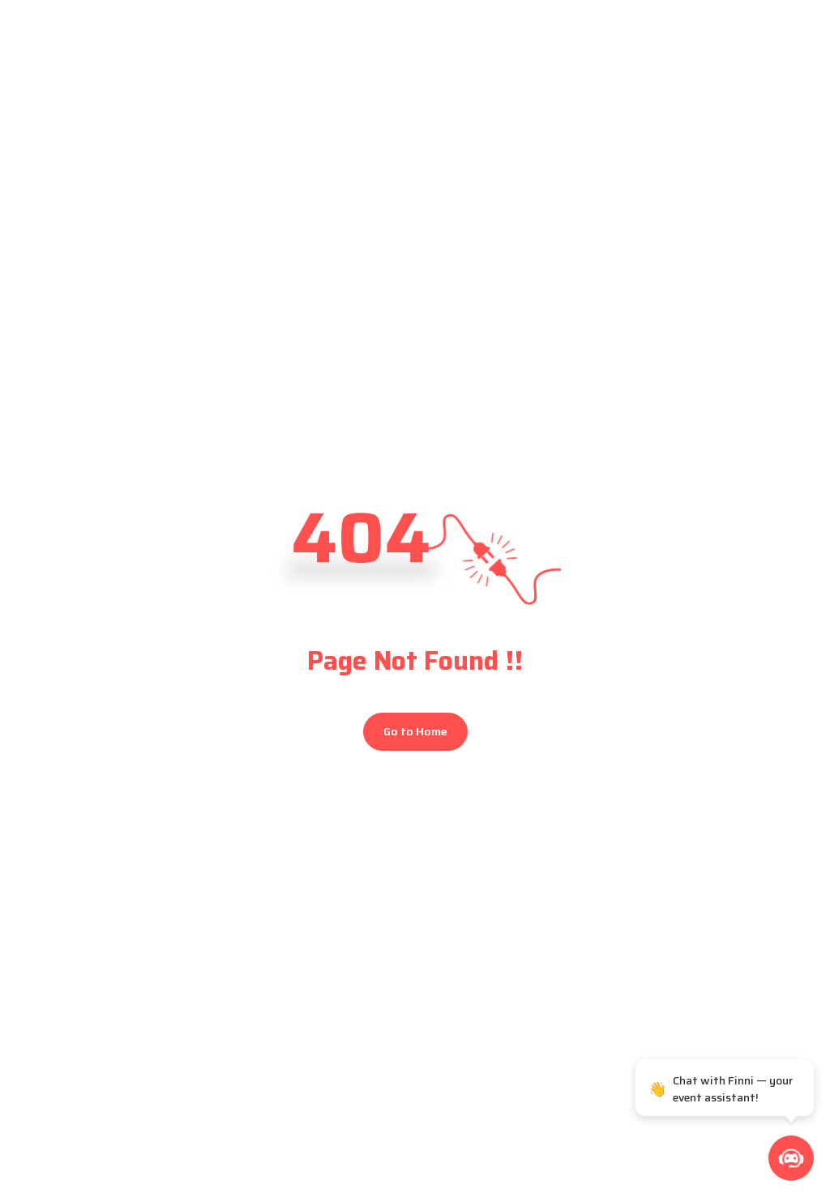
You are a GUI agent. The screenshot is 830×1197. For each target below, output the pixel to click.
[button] (791, 1158)
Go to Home (415, 731)
